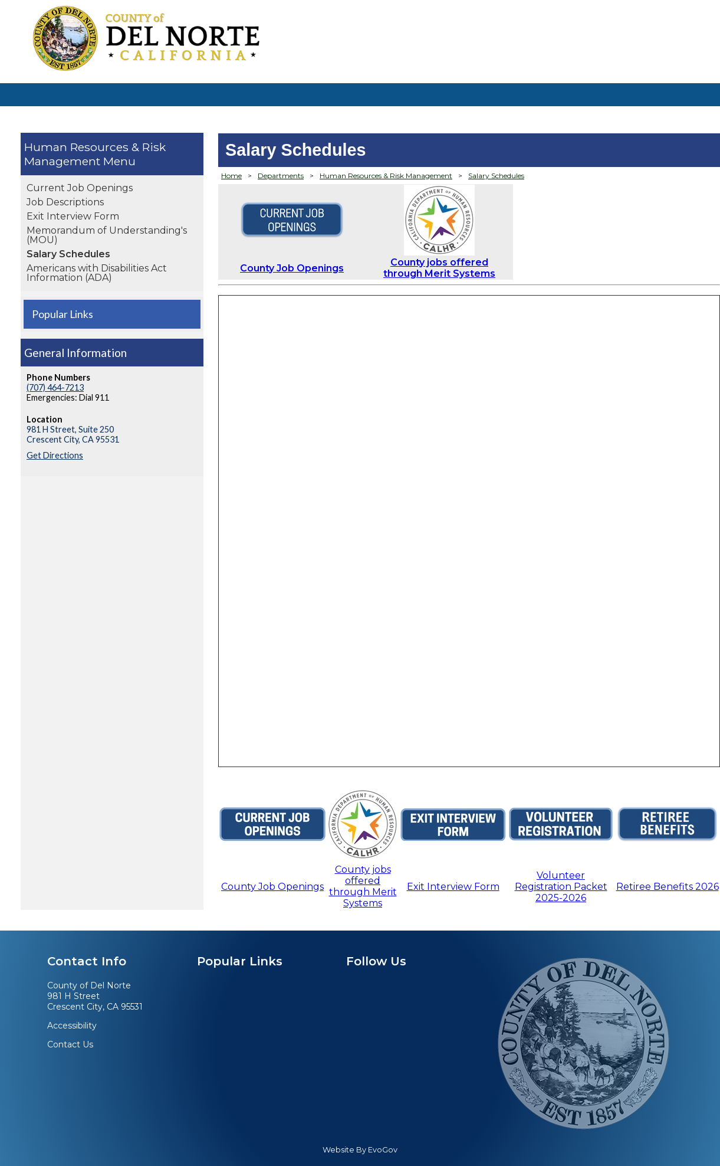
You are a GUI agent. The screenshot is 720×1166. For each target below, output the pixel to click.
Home (231, 175)
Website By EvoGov (360, 1149)
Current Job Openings (80, 188)
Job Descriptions (65, 202)
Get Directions (55, 455)
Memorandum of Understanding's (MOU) (107, 235)
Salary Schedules (68, 254)
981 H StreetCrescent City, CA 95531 (95, 1001)
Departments (281, 175)
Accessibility (72, 1025)
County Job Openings (292, 268)
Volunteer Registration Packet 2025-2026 (561, 886)
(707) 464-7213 (55, 387)
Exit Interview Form (73, 216)
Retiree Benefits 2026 (667, 886)
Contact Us (70, 1044)
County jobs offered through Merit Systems (439, 268)
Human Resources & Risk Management (95, 154)
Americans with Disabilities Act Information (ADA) (97, 273)
